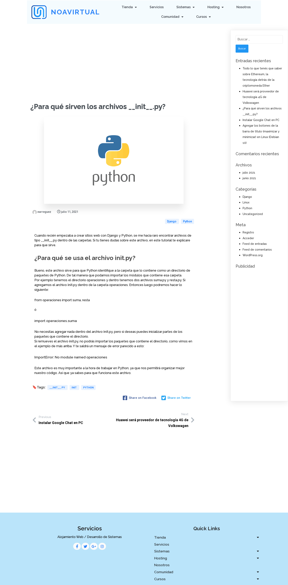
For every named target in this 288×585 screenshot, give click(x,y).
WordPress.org (253, 254)
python (88, 379)
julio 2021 (249, 172)
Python (187, 211)
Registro (248, 231)
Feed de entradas (255, 243)
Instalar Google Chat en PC (261, 119)
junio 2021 (249, 177)
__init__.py (57, 379)
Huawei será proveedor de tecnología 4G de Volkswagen (261, 96)
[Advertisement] (114, 53)
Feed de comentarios (257, 249)
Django (172, 211)
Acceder (248, 237)
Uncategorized (253, 213)
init (74, 379)
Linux (246, 201)
